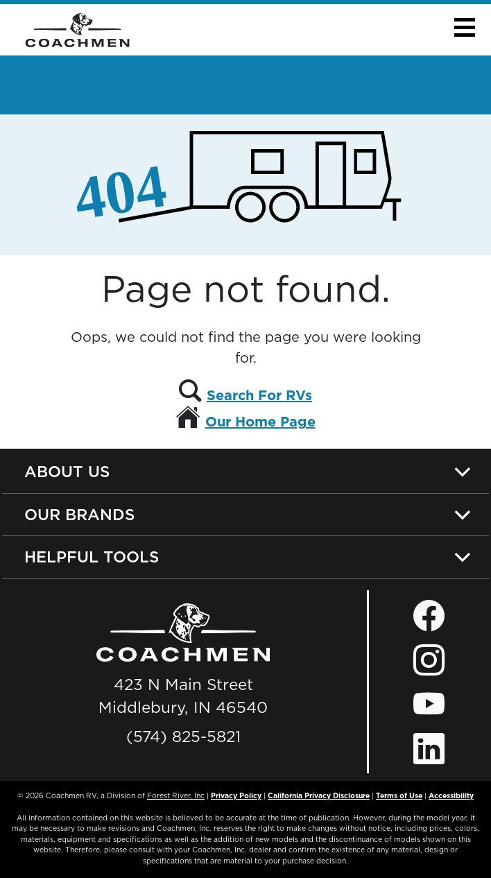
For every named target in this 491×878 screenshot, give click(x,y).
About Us (67, 471)
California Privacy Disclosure (319, 795)
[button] (464, 27)
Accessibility (451, 795)
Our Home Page (260, 421)
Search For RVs (259, 395)
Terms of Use (399, 795)
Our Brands (79, 514)
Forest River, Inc (176, 795)
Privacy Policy (236, 795)
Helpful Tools (91, 556)
